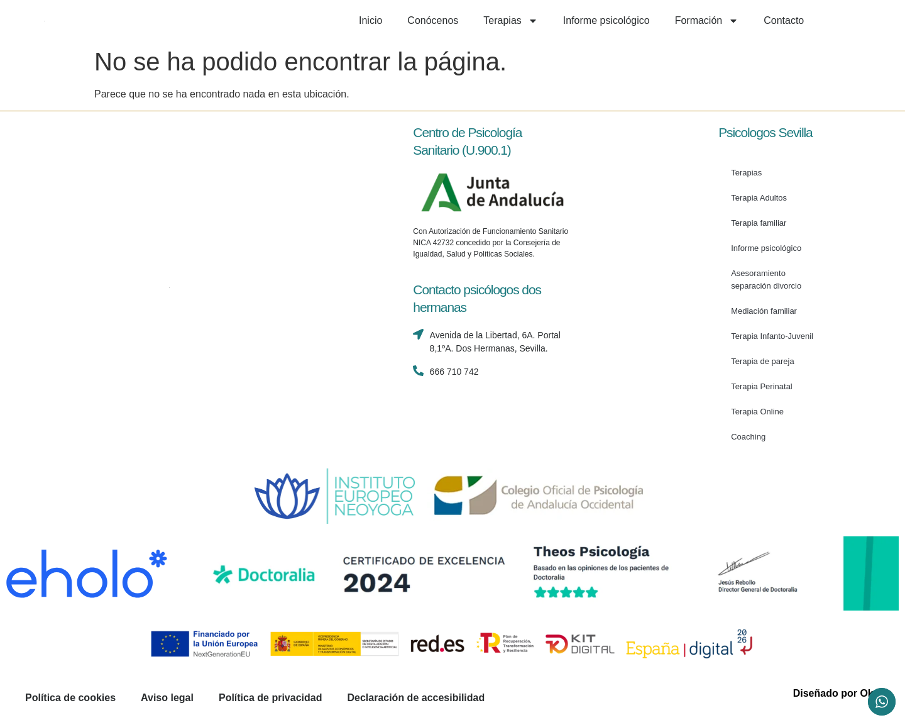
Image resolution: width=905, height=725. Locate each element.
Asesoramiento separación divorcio (766, 279)
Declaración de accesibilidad (416, 697)
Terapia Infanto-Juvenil (772, 336)
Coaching (748, 436)
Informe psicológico (606, 20)
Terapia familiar (758, 223)
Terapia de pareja (762, 361)
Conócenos (432, 20)
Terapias (510, 20)
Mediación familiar (764, 311)
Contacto (784, 20)
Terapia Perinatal (762, 386)
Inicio (370, 20)
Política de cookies (70, 697)
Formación (707, 20)
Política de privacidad (270, 697)
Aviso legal (167, 697)
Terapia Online (757, 411)
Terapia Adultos (759, 197)
